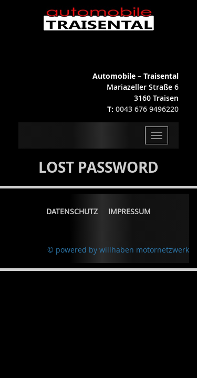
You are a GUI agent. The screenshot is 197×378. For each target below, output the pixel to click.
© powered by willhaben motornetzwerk (118, 250)
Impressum (129, 211)
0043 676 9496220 (147, 109)
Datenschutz (72, 211)
